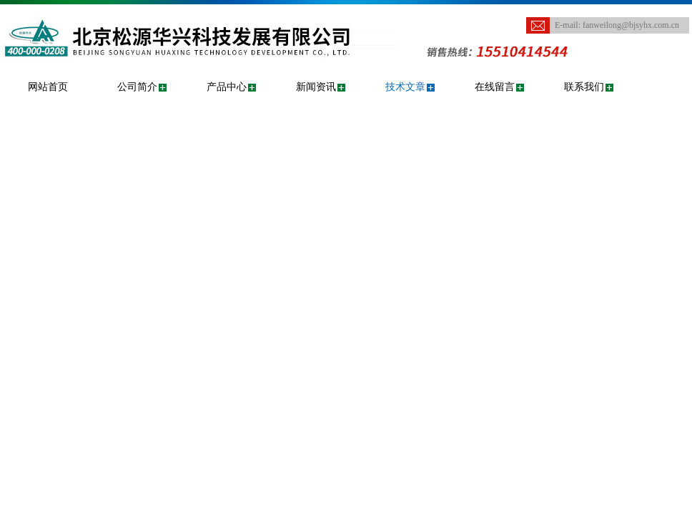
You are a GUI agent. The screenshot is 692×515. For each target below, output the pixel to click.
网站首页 (48, 87)
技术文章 (405, 87)
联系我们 (584, 87)
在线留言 (495, 87)
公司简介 (137, 87)
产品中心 (227, 87)
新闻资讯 (316, 87)
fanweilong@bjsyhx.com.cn (631, 25)
